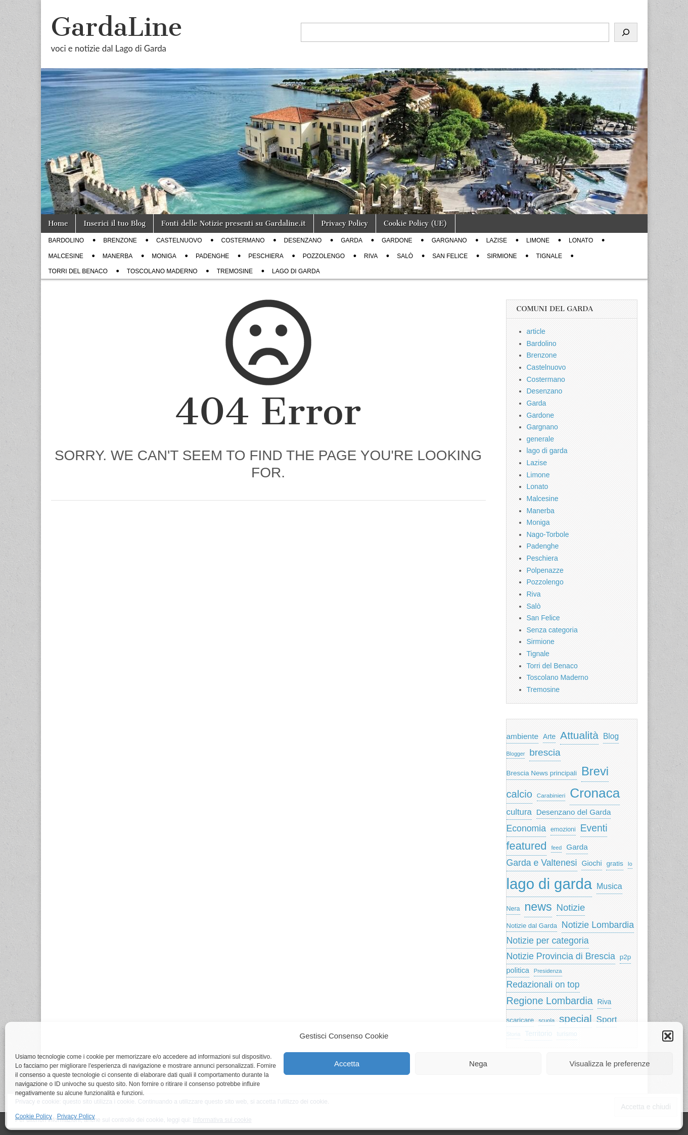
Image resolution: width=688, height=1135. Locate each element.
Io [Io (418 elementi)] (630, 864)
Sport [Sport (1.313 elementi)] (607, 1019)
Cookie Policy (33, 1116)
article (536, 331)
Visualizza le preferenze (610, 1063)
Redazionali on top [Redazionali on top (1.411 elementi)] (543, 984)
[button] (668, 1036)
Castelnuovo (179, 240)
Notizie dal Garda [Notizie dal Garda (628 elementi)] (532, 925)
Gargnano (449, 240)
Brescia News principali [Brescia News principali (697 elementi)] (542, 773)
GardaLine (116, 27)
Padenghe (212, 256)
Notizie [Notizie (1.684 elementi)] (571, 907)
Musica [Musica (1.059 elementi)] (609, 886)
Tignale (549, 256)
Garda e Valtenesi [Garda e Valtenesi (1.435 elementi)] (542, 863)
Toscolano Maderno (162, 271)
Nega (478, 1063)
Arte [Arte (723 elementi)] (549, 737)
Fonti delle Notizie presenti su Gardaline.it (233, 223)
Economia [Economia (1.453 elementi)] (526, 828)
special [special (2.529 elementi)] (575, 1018)
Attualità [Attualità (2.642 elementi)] (579, 735)
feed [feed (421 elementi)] (556, 848)
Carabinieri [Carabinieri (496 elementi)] (551, 795)
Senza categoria (552, 630)
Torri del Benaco (78, 271)
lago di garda (296, 271)
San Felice (450, 256)
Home (58, 223)
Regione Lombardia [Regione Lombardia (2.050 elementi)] (550, 1000)
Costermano (243, 240)
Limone (537, 240)
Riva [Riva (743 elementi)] (605, 1002)
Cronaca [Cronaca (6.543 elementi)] (595, 793)
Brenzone (120, 240)
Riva (371, 256)
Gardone (397, 240)
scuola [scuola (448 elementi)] (546, 1020)
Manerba (117, 256)
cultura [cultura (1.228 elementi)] (519, 812)
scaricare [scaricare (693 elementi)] (520, 1020)
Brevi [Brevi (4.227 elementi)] (595, 771)
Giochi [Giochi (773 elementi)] (591, 863)
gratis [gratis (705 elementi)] (614, 863)
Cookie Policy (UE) (415, 223)
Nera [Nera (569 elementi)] (513, 908)
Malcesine (66, 256)
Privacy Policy (76, 1116)
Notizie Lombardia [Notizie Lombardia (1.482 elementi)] (598, 925)
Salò (405, 256)
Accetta (346, 1063)
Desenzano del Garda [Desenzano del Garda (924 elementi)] (573, 812)
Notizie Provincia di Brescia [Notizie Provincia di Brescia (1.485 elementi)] (561, 956)
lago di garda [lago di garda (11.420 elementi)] (549, 883)
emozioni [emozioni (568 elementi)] (563, 829)
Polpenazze (545, 570)
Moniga (164, 256)
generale (541, 439)
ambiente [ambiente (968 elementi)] (523, 736)
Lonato (581, 240)
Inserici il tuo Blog (114, 223)
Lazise (496, 240)
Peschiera (265, 256)
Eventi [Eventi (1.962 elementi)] (594, 827)
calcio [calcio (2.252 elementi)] (519, 794)
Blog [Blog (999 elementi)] (611, 736)
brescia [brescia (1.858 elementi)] (545, 752)
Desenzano (303, 240)
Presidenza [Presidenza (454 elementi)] (548, 971)
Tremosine (235, 271)
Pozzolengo (324, 256)
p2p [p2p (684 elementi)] (625, 957)
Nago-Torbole (548, 534)
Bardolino (66, 240)
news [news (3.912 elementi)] (538, 906)
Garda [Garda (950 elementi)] (577, 847)
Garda (351, 240)
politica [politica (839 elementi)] (518, 970)
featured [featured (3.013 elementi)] (527, 846)
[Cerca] (625, 32)
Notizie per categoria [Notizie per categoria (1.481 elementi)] (548, 940)
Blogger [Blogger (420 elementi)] (516, 754)
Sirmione (502, 256)
